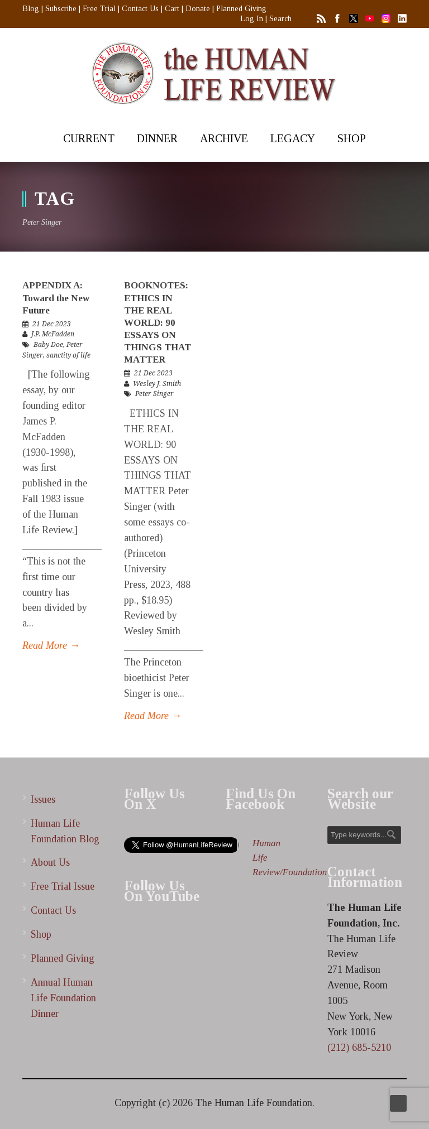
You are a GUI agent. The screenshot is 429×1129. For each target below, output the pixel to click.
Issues (43, 799)
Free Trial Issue (62, 886)
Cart (172, 8)
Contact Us (140, 8)
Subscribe (61, 8)
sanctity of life (68, 355)
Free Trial (99, 8)
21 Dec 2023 (51, 324)
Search (280, 19)
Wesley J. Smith (157, 384)
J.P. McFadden (52, 334)
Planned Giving (241, 8)
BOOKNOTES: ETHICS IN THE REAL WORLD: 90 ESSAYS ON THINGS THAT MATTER (157, 322)
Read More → (51, 645)
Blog (30, 8)
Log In (251, 19)
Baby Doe (48, 345)
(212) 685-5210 (359, 1047)
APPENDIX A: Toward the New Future (55, 297)
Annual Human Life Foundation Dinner (63, 998)
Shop (41, 934)
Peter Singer (154, 394)
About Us (50, 862)
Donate (197, 8)
